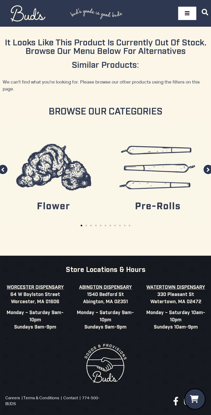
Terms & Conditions (41, 398)
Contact (70, 398)
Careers (12, 398)
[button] (81, 225)
